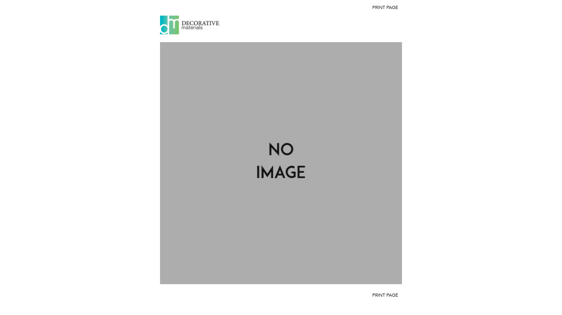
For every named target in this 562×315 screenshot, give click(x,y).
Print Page (385, 7)
